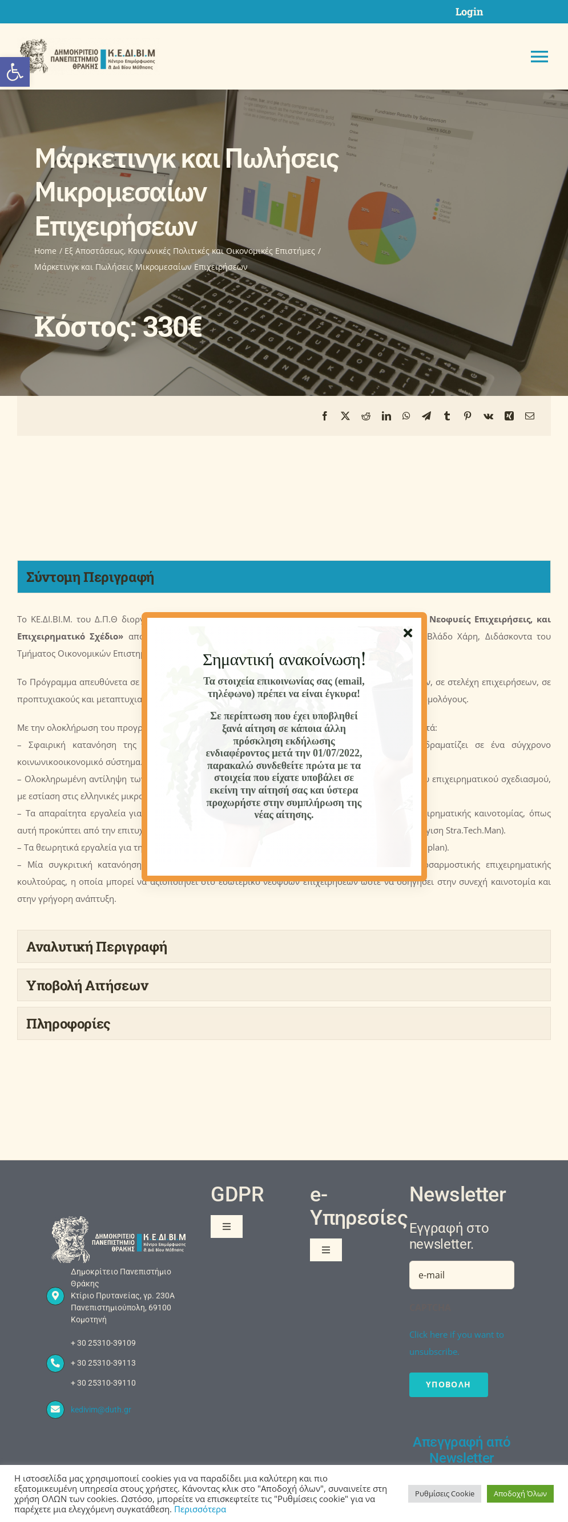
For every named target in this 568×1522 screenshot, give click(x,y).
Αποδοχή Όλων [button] (520, 1493)
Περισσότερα (200, 1509)
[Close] (408, 633)
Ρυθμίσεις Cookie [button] (444, 1493)
